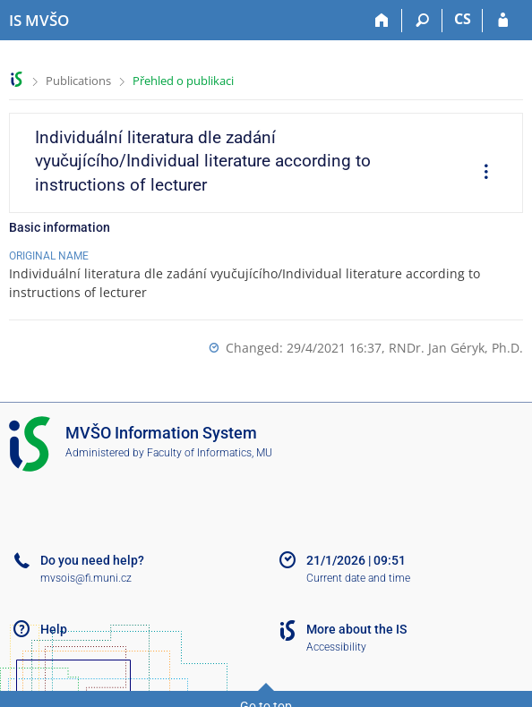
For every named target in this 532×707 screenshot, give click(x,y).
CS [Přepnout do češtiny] (462, 19)
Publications (78, 80)
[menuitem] (480, 174)
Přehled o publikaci (183, 80)
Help (53, 629)
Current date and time (358, 578)
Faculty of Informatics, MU (209, 453)
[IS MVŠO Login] (503, 20)
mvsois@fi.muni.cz (86, 578)
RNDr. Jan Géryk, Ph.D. (456, 347)
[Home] (382, 20)
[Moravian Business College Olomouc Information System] (39, 20)
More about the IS (356, 629)
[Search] (422, 20)
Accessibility (336, 647)
